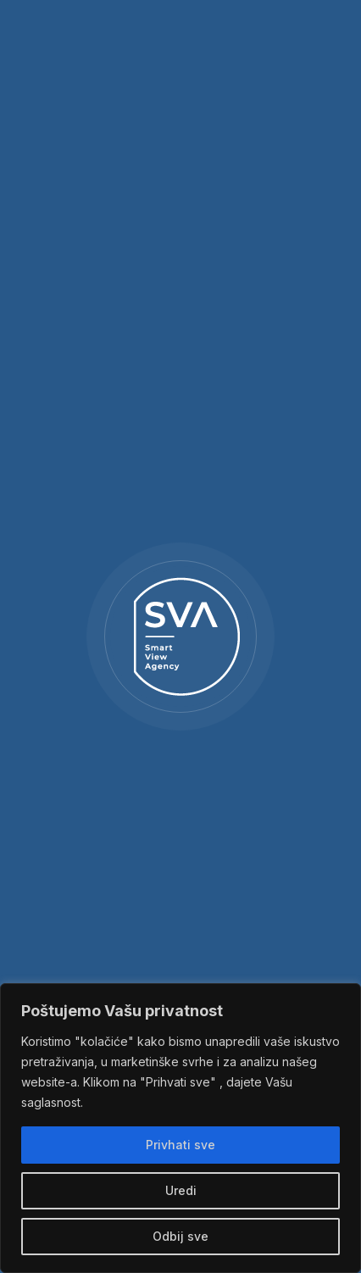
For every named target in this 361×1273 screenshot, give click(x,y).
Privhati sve (180, 1144)
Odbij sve (180, 1236)
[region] (180, 1128)
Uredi (181, 1190)
